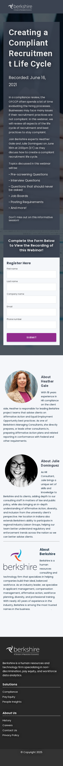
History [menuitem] (7, 720)
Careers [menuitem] (8, 725)
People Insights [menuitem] (12, 701)
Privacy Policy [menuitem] (11, 735)
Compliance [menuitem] (10, 692)
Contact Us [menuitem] (10, 730)
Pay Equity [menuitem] (9, 697)
